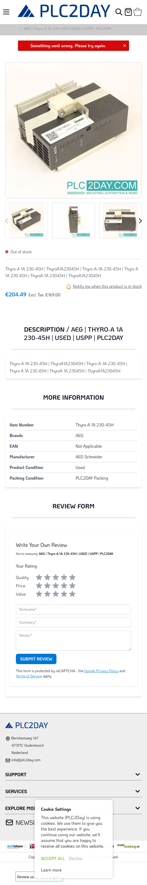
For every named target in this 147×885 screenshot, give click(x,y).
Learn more (51, 870)
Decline (75, 858)
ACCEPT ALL (53, 858)
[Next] (140, 221)
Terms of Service (29, 675)
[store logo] (64, 12)
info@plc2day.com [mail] (25, 759)
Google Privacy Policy (101, 670)
